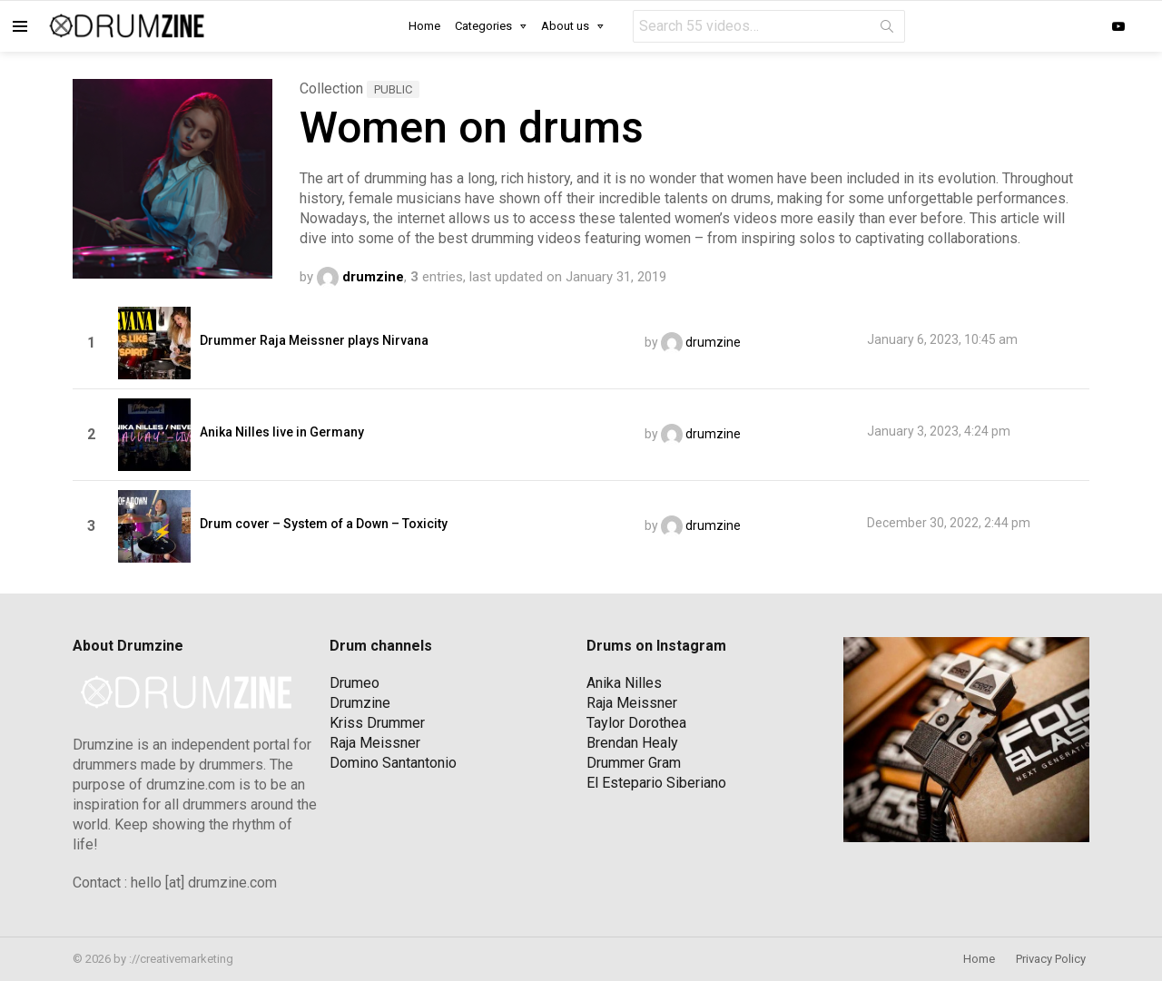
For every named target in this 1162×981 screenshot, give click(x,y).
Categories (483, 26)
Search (887, 30)
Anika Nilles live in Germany (282, 432)
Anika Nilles (624, 683)
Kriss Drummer (377, 722)
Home (424, 26)
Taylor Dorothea (636, 722)
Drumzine (360, 702)
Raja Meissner (375, 742)
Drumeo (354, 683)
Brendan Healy (632, 742)
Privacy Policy (1051, 959)
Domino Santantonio (393, 762)
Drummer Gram (633, 762)
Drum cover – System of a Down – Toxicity (324, 523)
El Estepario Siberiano (656, 782)
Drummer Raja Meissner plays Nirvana (314, 340)
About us (565, 26)
